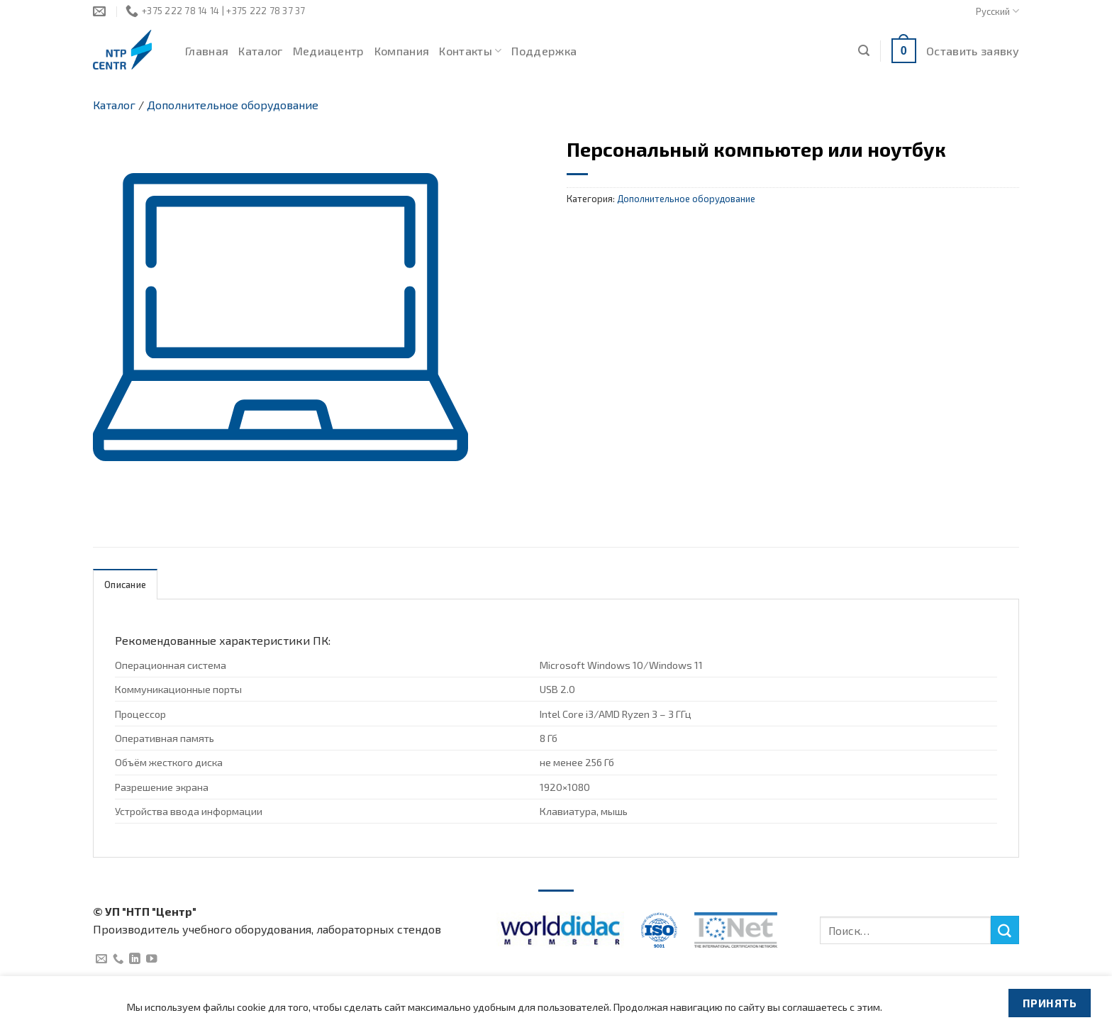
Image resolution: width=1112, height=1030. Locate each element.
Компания (402, 50)
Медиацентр (329, 50)
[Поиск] (863, 51)
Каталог (260, 50)
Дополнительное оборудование (232, 104)
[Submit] (1005, 930)
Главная (206, 50)
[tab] (125, 584)
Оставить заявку (972, 50)
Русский (997, 11)
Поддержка (544, 50)
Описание (125, 584)
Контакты (470, 51)
